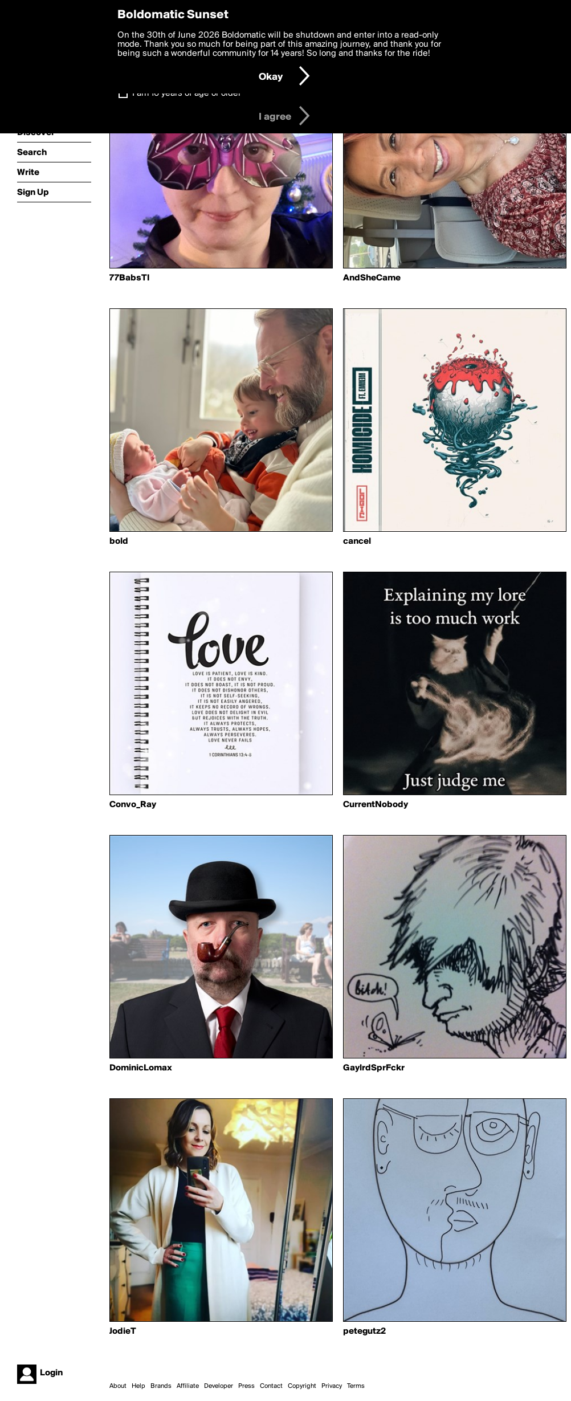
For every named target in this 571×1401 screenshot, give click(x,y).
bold (118, 541)
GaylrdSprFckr (374, 1068)
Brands (161, 1386)
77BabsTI (129, 278)
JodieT (122, 1331)
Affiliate (188, 1386)
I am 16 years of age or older (186, 93)
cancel (357, 541)
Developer (218, 1386)
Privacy (331, 1386)
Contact (271, 1386)
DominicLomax (140, 1068)
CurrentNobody (375, 804)
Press (246, 1386)
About (118, 1386)
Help (138, 1386)
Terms (356, 1386)
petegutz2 (364, 1331)
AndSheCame (372, 278)
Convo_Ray (132, 804)
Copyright (302, 1386)
